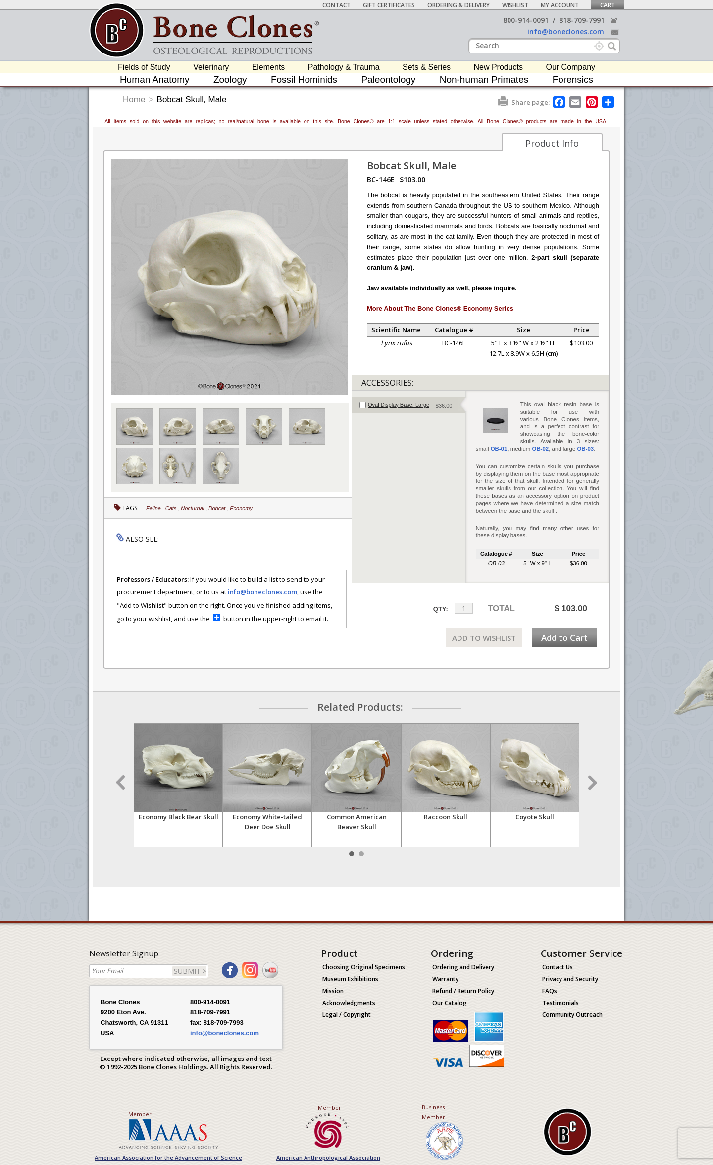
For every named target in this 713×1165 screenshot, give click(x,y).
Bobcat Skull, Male (192, 99)
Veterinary (211, 67)
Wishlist (515, 5)
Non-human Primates (484, 79)
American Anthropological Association (328, 1157)
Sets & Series (427, 67)
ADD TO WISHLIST (484, 638)
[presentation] (408, 405)
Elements (268, 67)
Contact (336, 5)
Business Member (433, 1112)
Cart (607, 5)
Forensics (573, 79)
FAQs (549, 991)
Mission (333, 991)
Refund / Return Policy (463, 991)
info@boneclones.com (565, 31)
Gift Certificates (389, 5)
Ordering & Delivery (458, 5)
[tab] (408, 405)
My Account (560, 5)
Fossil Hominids (304, 79)
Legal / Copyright (346, 1014)
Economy (241, 508)
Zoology (230, 79)
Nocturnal (193, 508)
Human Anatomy (154, 79)
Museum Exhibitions (350, 979)
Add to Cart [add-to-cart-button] (564, 637)
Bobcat (217, 508)
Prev (122, 783)
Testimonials (560, 1003)
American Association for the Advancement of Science (168, 1157)
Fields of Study (144, 67)
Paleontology (388, 79)
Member (140, 1114)
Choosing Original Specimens (363, 967)
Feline (154, 508)
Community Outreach (572, 1014)
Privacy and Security (570, 979)
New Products (498, 67)
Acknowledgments (348, 1003)
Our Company (570, 67)
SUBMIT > (190, 971)
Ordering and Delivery (463, 967)
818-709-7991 (582, 20)
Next (591, 783)
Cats (171, 508)
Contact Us (557, 967)
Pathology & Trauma (344, 67)
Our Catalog (449, 1003)
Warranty (445, 979)
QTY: (440, 609)
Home (134, 99)
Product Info (552, 143)
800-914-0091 (526, 20)
